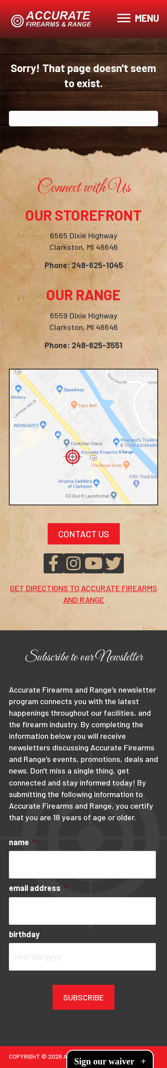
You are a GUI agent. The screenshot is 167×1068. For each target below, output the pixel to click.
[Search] (83, 118)
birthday (24, 934)
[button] (54, 563)
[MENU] (138, 18)
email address (38, 888)
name (22, 842)
